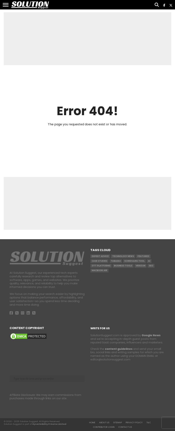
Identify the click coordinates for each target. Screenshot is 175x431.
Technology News (123, 256)
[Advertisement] (87, 38)
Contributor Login (104, 427)
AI (149, 261)
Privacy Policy (134, 422)
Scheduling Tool (134, 261)
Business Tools (123, 265)
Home (92, 422)
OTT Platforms (101, 265)
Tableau (116, 261)
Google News (151, 335)
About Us (104, 422)
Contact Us (125, 427)
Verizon (140, 265)
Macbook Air (99, 270)
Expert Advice (100, 256)
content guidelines (118, 349)
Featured (143, 256)
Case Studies (99, 261)
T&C (148, 422)
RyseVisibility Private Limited (49, 424)
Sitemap (117, 422)
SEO (151, 265)
